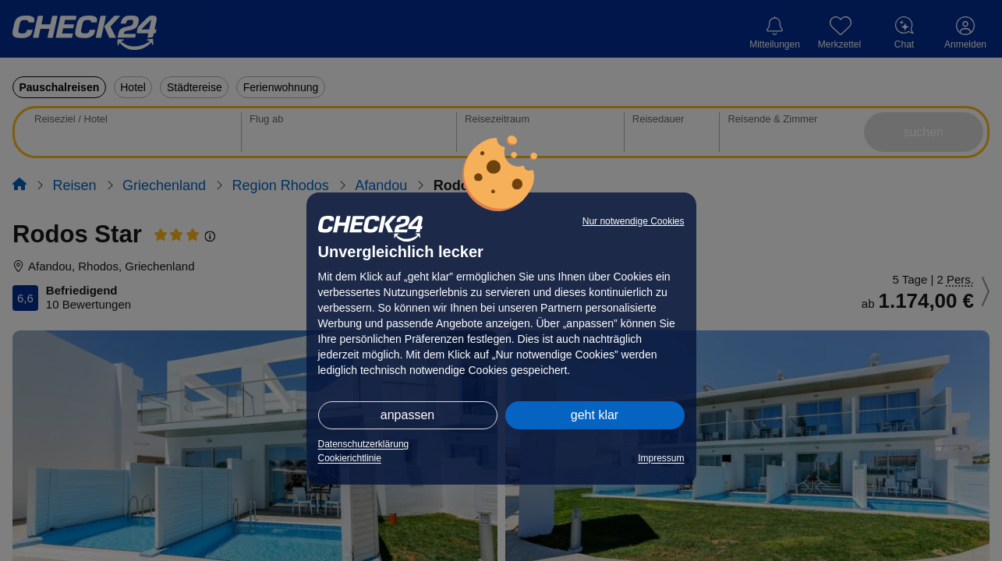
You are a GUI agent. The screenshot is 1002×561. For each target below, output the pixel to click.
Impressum (661, 458)
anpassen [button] (407, 415)
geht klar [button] (594, 415)
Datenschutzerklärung (363, 444)
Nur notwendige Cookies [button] (633, 221)
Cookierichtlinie (349, 458)
